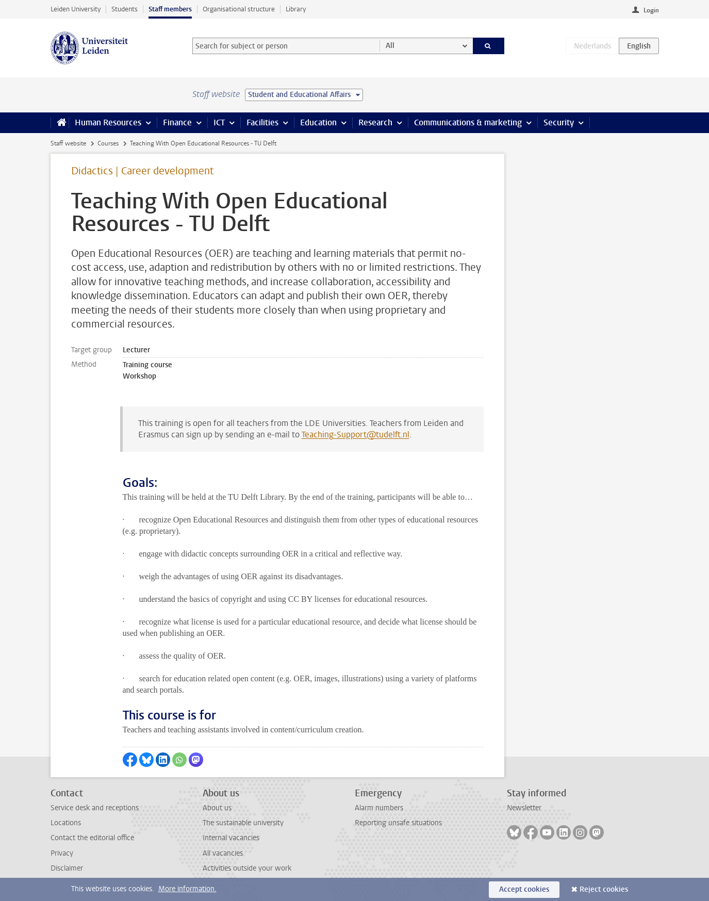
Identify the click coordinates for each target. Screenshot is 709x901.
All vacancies (223, 853)
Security (558, 122)
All (390, 46)
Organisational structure (239, 9)
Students (124, 9)
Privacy (62, 853)
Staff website (68, 143)
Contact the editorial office (92, 838)
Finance (177, 122)
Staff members (170, 9)
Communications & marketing (468, 122)
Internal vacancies (231, 838)
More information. (187, 889)
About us (217, 808)
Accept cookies (524, 889)
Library (296, 9)
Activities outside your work (247, 868)
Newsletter (524, 808)
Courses (108, 143)
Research (375, 122)
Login (651, 10)
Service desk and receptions (95, 808)
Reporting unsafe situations (398, 823)
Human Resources (108, 122)
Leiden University (76, 9)
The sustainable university (243, 823)
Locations (66, 823)
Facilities (262, 122)
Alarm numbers (379, 808)
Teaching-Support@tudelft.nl (355, 434)
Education (318, 122)
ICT (219, 122)
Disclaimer (67, 868)
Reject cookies (604, 889)
